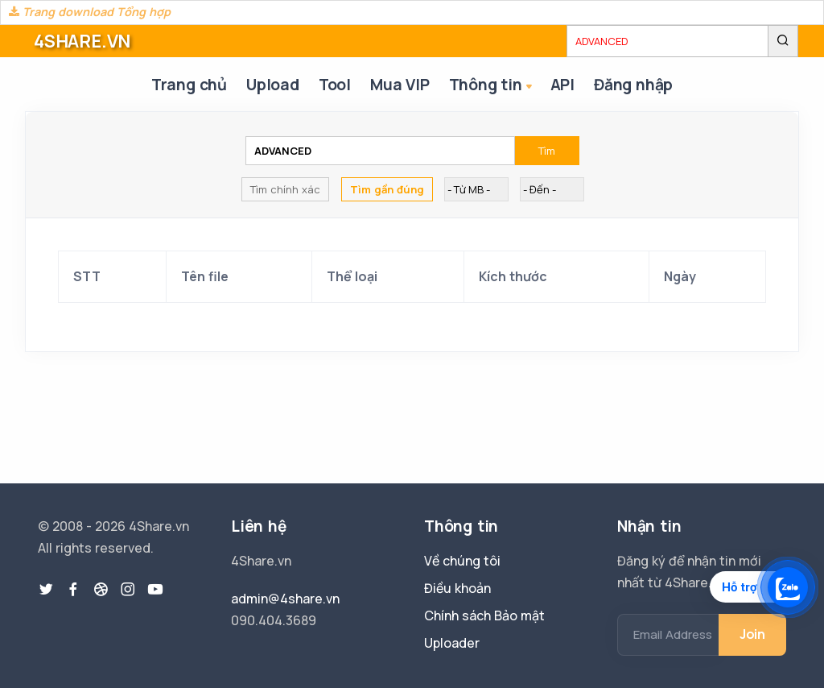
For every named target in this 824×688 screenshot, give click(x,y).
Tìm (546, 150)
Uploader (452, 643)
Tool (335, 84)
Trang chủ (189, 84)
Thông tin (492, 85)
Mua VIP (400, 84)
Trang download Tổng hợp (90, 11)
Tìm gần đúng (387, 189)
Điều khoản (457, 588)
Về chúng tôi (462, 561)
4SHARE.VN (82, 41)
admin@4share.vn (285, 598)
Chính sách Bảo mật (484, 615)
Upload (272, 84)
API (562, 84)
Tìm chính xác (285, 189)
